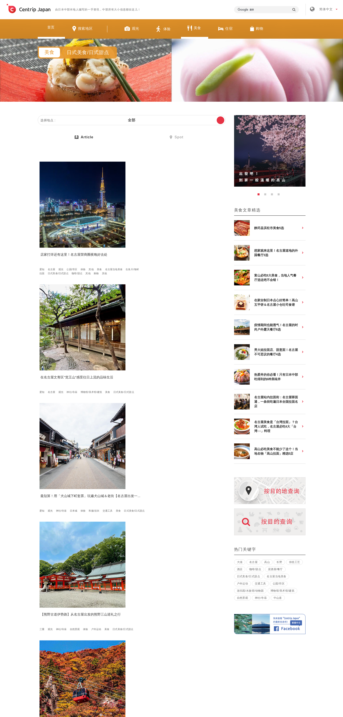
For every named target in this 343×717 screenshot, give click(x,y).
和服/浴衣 (169, 240)
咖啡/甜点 (78, 244)
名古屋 (53, 236)
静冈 (43, 533)
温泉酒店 (148, 346)
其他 (43, 240)
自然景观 (76, 338)
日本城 (198, 236)
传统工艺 (294, 562)
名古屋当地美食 (66, 240)
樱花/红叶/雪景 (111, 342)
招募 (158, 651)
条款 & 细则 (183, 651)
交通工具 (183, 240)
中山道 (278, 597)
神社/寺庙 (135, 236)
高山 (166, 435)
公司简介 (134, 651)
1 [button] (260, 195)
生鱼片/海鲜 (84, 240)
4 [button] (280, 195)
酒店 (240, 569)
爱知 (43, 236)
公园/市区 (73, 236)
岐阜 (51, 435)
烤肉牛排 (207, 440)
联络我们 (238, 651)
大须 (240, 562)
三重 (43, 338)
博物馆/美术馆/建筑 (113, 240)
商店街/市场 (179, 346)
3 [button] (273, 195)
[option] (270, 151)
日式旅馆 (140, 541)
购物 (43, 248)
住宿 (137, 346)
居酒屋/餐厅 (195, 342)
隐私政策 (212, 651)
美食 (51, 240)
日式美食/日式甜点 (59, 244)
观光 (62, 236)
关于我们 (108, 651)
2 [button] (266, 195)
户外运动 (46, 342)
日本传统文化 (110, 444)
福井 (105, 533)
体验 (84, 236)
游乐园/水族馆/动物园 (250, 590)
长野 (67, 435)
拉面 (43, 244)
